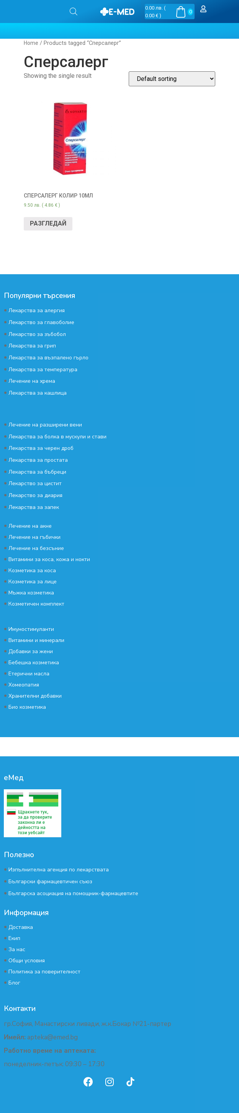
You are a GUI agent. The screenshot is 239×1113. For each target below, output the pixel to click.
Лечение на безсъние (36, 548)
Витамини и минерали (36, 640)
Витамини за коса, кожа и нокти (49, 559)
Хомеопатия (23, 684)
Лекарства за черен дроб (41, 448)
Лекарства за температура (42, 369)
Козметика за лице (32, 581)
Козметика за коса (32, 570)
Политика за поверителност (44, 971)
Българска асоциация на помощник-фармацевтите (73, 893)
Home (31, 43)
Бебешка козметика (33, 662)
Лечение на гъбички (34, 537)
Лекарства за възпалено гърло (48, 357)
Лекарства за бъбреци (37, 472)
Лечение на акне (30, 526)
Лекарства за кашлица (37, 393)
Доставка (20, 927)
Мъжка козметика (31, 592)
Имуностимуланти (31, 629)
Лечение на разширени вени (45, 424)
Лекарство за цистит (35, 483)
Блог (14, 982)
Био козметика (27, 707)
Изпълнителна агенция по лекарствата (58, 869)
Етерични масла (28, 673)
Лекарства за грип (32, 345)
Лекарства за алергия (36, 310)
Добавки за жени (30, 651)
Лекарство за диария (35, 495)
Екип (14, 938)
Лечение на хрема (31, 381)
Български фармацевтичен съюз (50, 881)
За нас (16, 949)
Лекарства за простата (38, 460)
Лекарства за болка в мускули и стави (57, 436)
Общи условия (26, 960)
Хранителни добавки (35, 696)
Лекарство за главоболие (41, 322)
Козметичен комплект (36, 604)
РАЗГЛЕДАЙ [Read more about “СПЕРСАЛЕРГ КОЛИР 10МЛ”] (48, 223)
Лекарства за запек (33, 507)
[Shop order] (172, 78)
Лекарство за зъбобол (37, 334)
